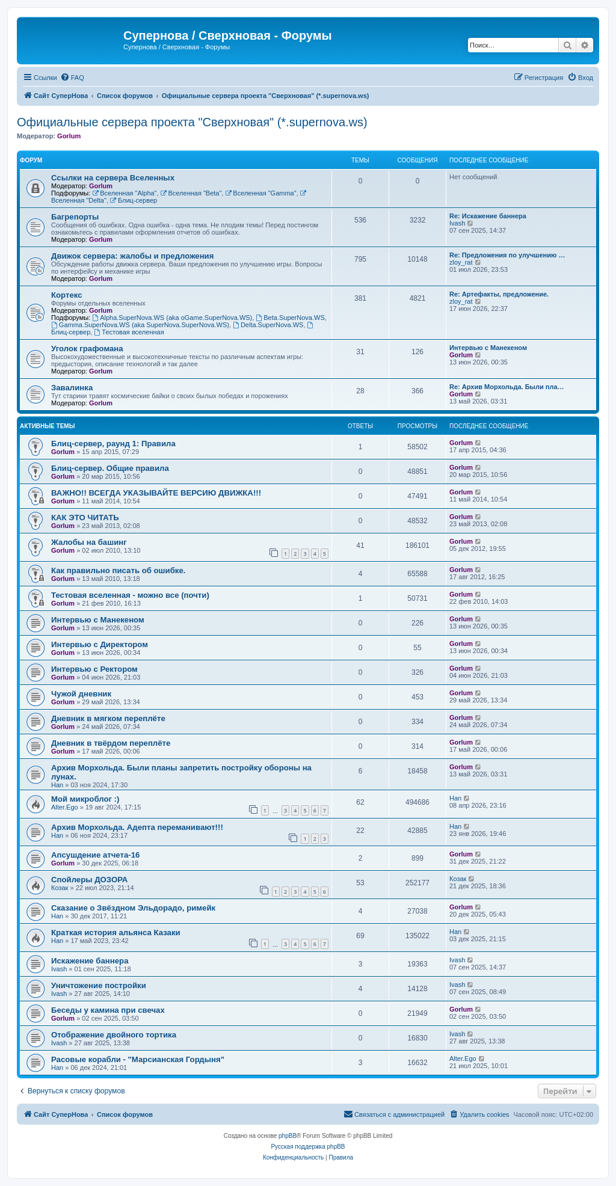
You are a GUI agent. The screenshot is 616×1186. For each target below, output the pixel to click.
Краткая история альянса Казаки (115, 932)
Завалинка (72, 387)
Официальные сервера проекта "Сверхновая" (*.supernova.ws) (192, 122)
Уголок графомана (87, 348)
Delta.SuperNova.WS (268, 324)
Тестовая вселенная (129, 332)
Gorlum (69, 136)
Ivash (457, 223)
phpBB (288, 1135)
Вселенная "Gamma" (260, 193)
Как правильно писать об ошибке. (118, 570)
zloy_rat (461, 262)
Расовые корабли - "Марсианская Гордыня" (137, 1059)
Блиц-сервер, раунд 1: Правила (113, 443)
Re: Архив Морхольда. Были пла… (506, 386)
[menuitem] (72, 77)
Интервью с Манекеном (488, 347)
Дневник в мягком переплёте (108, 718)
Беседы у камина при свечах (108, 1010)
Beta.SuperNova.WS (290, 317)
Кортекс (66, 295)
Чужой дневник (81, 693)
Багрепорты (75, 216)
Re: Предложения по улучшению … (507, 255)
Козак (59, 887)
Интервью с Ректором (94, 669)
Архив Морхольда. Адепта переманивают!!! (137, 827)
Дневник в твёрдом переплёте (110, 743)
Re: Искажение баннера (487, 216)
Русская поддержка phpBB (308, 1146)
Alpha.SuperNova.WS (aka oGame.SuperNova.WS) (172, 317)
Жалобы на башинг (89, 542)
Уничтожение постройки (98, 985)
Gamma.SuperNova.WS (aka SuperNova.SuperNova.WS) (140, 324)
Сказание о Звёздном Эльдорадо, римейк (133, 907)
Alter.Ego (64, 807)
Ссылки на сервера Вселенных (112, 177)
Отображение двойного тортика (113, 1034)
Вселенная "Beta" (191, 193)
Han (57, 784)
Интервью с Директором (99, 644)
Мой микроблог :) (85, 798)
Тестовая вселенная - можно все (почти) (130, 595)
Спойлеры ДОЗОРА (89, 879)
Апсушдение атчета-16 (95, 854)
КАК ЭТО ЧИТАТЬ (85, 517)
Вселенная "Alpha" (124, 193)
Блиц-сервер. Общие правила (110, 468)
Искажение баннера (89, 960)
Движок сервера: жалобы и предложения (132, 255)
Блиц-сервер (133, 200)
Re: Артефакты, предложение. (499, 294)
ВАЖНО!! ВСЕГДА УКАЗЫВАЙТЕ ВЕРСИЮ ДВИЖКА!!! (156, 492)
